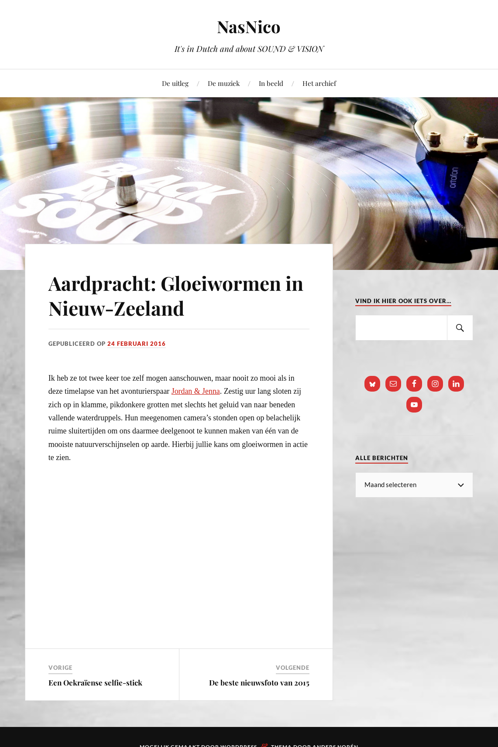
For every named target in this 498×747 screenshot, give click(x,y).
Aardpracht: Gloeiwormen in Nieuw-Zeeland (175, 295)
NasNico (249, 26)
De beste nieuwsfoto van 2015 (259, 682)
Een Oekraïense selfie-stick (95, 682)
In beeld (271, 83)
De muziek (224, 83)
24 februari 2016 (136, 343)
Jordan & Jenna (196, 391)
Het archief (319, 83)
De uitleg (175, 83)
